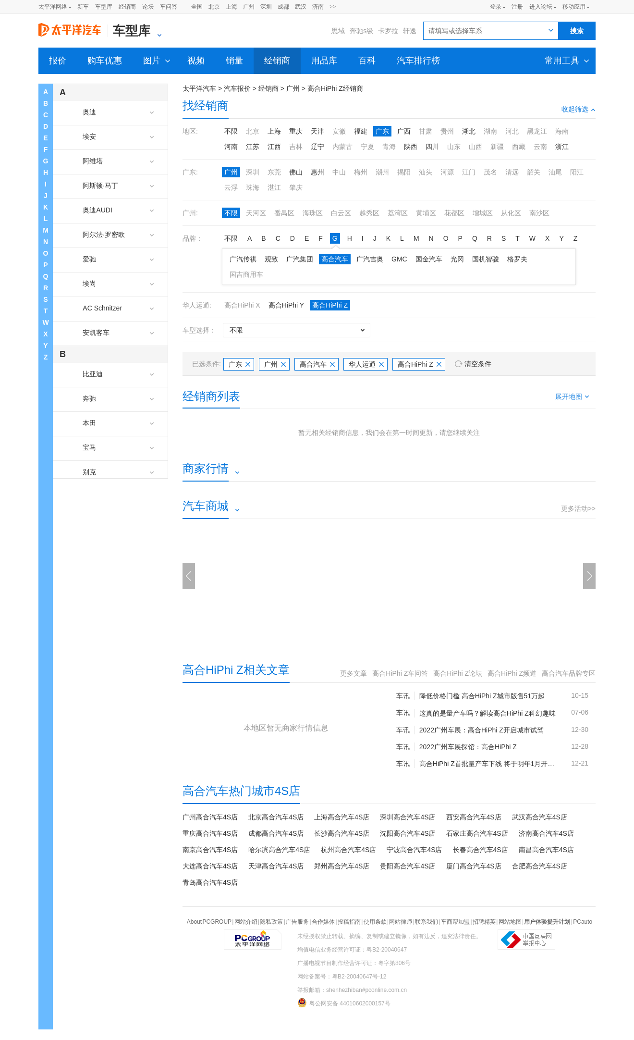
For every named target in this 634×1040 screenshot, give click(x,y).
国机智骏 (485, 259)
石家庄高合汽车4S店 (477, 833)
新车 (83, 6)
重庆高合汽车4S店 (210, 833)
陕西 (410, 146)
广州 (249, 6)
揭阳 (404, 172)
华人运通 (366, 364)
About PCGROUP (209, 921)
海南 (562, 131)
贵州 (447, 131)
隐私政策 (271, 921)
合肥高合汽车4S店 (539, 866)
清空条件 (477, 364)
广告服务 (297, 921)
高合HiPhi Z (330, 305)
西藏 (518, 146)
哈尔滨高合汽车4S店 (279, 850)
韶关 (533, 172)
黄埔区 (426, 213)
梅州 (360, 172)
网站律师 (400, 921)
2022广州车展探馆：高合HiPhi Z (468, 746)
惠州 (317, 172)
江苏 (252, 146)
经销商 (127, 6)
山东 (454, 146)
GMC (399, 259)
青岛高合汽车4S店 (210, 882)
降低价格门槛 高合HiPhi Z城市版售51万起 (482, 696)
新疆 (497, 146)
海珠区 (313, 213)
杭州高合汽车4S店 (348, 850)
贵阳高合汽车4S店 (407, 866)
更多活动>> (578, 508)
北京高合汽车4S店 (276, 817)
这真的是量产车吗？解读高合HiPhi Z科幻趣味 (487, 713)
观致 (271, 259)
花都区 (454, 213)
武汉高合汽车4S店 (539, 817)
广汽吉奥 (369, 259)
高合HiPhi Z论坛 (457, 673)
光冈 (457, 259)
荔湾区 (398, 213)
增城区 (483, 213)
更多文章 (353, 673)
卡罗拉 (388, 31)
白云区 (341, 213)
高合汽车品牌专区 (569, 673)
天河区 (256, 213)
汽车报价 (237, 88)
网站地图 (510, 921)
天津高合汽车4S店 (276, 866)
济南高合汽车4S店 (546, 833)
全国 (197, 6)
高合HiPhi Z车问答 (400, 673)
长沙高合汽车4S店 (341, 833)
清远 (512, 172)
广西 (404, 131)
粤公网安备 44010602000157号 (343, 1002)
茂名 (490, 172)
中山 (339, 172)
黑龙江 (537, 131)
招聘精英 (484, 921)
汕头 (425, 172)
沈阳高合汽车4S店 (407, 833)
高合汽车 (334, 259)
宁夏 (367, 146)
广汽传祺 (243, 259)
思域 (338, 31)
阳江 (577, 172)
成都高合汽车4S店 (276, 833)
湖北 (469, 131)
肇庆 (296, 187)
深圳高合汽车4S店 (407, 817)
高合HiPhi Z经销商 (335, 88)
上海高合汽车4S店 (341, 817)
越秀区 (369, 213)
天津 (317, 131)
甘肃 (425, 131)
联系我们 (426, 921)
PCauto (582, 921)
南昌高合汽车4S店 (546, 850)
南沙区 (539, 213)
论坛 (148, 6)
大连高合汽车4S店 (210, 866)
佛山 (296, 172)
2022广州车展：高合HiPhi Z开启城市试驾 (481, 730)
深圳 (266, 6)
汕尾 (555, 172)
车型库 (103, 6)
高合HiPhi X (242, 305)
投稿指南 (349, 921)
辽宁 (317, 146)
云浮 (231, 187)
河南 (231, 146)
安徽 (339, 131)
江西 (274, 146)
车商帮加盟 (455, 921)
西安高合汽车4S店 (473, 817)
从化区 (511, 213)
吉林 (296, 146)
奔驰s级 (361, 31)
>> (332, 6)
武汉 (300, 6)
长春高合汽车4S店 (480, 850)
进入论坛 (540, 6)
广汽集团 (299, 259)
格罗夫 (517, 259)
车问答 (168, 6)
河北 (512, 131)
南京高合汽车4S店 (210, 850)
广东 (382, 131)
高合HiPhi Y (286, 305)
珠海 (252, 187)
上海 (231, 6)
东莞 (274, 172)
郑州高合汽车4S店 (341, 866)
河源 (447, 172)
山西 (475, 146)
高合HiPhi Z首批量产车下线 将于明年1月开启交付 (487, 763)
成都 (283, 6)
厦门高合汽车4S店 (473, 866)
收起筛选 (578, 109)
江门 (469, 172)
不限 (231, 131)
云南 (540, 146)
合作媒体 (323, 921)
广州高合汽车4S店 (210, 817)
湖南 (490, 131)
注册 (517, 6)
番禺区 (284, 213)
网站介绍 (245, 921)
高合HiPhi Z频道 (512, 673)
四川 (432, 146)
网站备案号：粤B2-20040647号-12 (341, 976)
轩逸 (409, 31)
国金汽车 (428, 259)
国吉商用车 (246, 274)
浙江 (562, 146)
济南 (318, 6)
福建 (360, 131)
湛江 (274, 187)
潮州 (382, 172)
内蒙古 (342, 146)
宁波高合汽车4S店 (414, 850)
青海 (389, 146)
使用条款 (375, 921)
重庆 (296, 131)
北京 (214, 6)
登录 (495, 6)
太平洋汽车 (199, 88)
